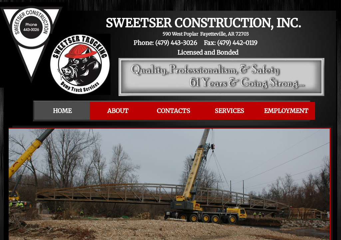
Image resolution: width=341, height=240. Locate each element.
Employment (286, 111)
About (118, 111)
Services (229, 111)
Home (62, 111)
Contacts (173, 111)
